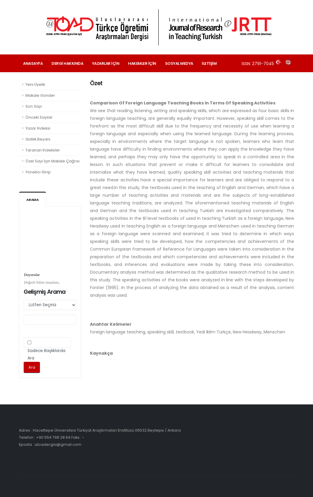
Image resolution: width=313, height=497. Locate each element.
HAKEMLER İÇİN (142, 63)
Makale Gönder (40, 95)
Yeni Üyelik (35, 84)
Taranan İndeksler (42, 150)
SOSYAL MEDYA (179, 63)
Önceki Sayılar (39, 117)
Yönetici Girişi (38, 172)
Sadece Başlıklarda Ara (46, 354)
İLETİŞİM (209, 63)
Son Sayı (33, 106)
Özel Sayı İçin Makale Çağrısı (52, 161)
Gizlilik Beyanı (37, 139)
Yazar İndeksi (37, 128)
